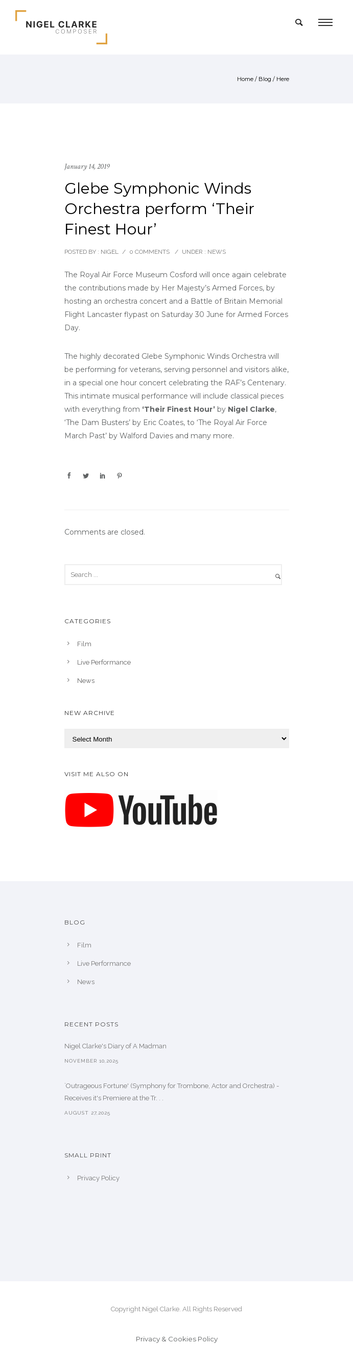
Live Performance (104, 662)
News (216, 251)
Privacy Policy (98, 1178)
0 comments (149, 251)
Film (84, 644)
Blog (264, 79)
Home (245, 79)
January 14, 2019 (86, 166)
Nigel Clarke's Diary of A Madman (115, 1046)
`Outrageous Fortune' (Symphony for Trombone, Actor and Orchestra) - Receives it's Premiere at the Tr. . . (171, 1092)
